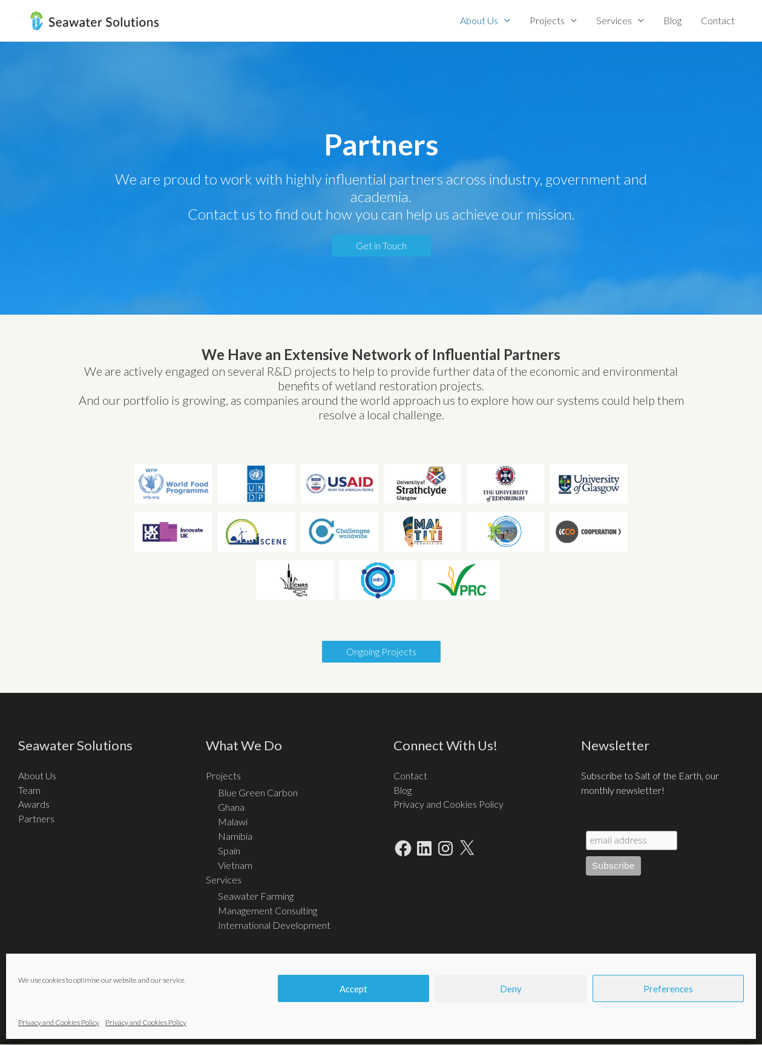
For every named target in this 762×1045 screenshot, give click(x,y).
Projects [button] (547, 20)
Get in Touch (381, 246)
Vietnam (235, 865)
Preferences (668, 988)
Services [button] (614, 20)
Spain (229, 850)
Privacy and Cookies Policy (58, 1022)
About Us (37, 775)
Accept (353, 988)
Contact (718, 20)
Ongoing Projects (381, 651)
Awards (34, 804)
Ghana (231, 807)
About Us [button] (479, 20)
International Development (274, 925)
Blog (672, 20)
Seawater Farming (256, 896)
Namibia (235, 836)
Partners (36, 819)
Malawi (233, 821)
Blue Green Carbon (258, 792)
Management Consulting (267, 911)
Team (29, 790)
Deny (511, 988)
